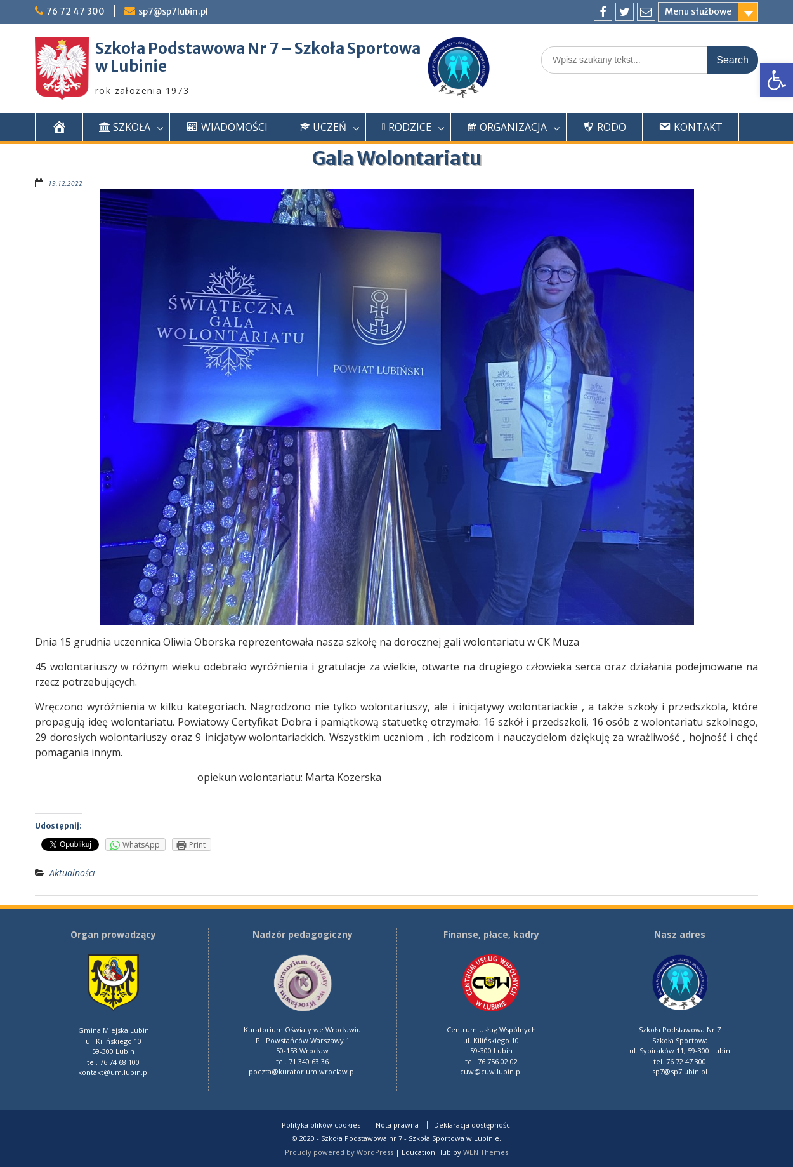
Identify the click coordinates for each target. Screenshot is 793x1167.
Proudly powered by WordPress (339, 1152)
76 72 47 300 (75, 11)
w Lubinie (131, 66)
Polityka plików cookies (321, 1125)
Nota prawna (397, 1125)
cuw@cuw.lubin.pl (491, 1071)
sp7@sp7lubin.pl (173, 11)
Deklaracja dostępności (473, 1125)
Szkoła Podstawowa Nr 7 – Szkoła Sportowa (258, 48)
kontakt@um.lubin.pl (113, 1072)
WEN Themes (485, 1152)
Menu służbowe (698, 11)
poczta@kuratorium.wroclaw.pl (302, 1071)
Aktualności (72, 873)
